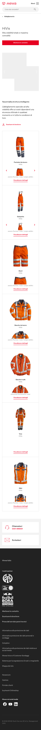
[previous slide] (4, 72)
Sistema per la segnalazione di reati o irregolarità (20, 661)
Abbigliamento (8, 16)
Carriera (5, 680)
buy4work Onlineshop (10, 690)
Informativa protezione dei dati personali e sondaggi (18, 637)
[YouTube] (10, 704)
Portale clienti (7, 685)
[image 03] (26, 85)
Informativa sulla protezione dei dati (15, 630)
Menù (35, 3)
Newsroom (6, 675)
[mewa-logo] (9, 3)
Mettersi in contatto (20, 43)
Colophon (6, 643)
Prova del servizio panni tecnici (14, 621)
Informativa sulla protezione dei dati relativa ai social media (19, 649)
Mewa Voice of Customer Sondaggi (15, 655)
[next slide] (36, 72)
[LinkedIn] (16, 704)
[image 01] (14, 66)
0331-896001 (17, 529)
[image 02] (33, 72)
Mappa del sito (8, 666)
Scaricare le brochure (11, 124)
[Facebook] (5, 704)
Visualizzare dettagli (20, 180)
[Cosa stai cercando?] (20, 9)
